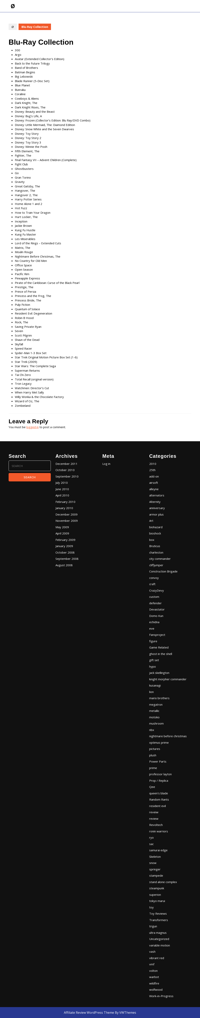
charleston (156, 552)
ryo (151, 837)
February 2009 (65, 540)
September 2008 (67, 559)
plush (152, 755)
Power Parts (157, 761)
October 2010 (65, 470)
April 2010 (62, 495)
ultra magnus (158, 933)
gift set (154, 660)
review (153, 818)
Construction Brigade (163, 571)
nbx (151, 730)
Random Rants (159, 799)
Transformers (158, 920)
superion (155, 895)
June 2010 (62, 489)
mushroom (156, 723)
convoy (154, 578)
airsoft (153, 483)
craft (152, 584)
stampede (156, 875)
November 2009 (66, 521)
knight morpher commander (168, 679)
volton (153, 971)
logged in (32, 427)
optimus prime (159, 742)
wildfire (154, 983)
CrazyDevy (156, 590)
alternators (156, 495)
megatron (155, 704)
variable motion (159, 945)
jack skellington (159, 673)
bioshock (155, 533)
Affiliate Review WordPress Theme (89, 1012)
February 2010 (65, 502)
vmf (151, 964)
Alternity (155, 502)
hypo (152, 666)
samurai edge (158, 850)
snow (152, 863)
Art (151, 521)
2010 (152, 464)
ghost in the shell (160, 654)
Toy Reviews (158, 913)
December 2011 (66, 464)
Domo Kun (156, 616)
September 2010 (67, 476)
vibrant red (156, 958)
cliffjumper (156, 565)
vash (152, 951)
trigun (153, 926)
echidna (154, 622)
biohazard (155, 527)
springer (155, 869)
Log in (106, 464)
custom (154, 597)
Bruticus (154, 546)
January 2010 (64, 508)
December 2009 (66, 514)
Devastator (157, 609)
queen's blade (158, 793)
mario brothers (159, 698)
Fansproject (157, 635)
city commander (160, 559)
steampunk (156, 888)
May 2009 (62, 527)
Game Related (159, 647)
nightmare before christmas (168, 736)
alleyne (154, 489)
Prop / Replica (158, 780)
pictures (154, 749)
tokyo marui (157, 901)
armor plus (156, 514)
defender (155, 603)
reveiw (153, 812)
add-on (154, 476)
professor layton (160, 774)
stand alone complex (163, 882)
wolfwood (155, 989)
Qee (152, 787)
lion (151, 692)
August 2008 (64, 565)
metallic (154, 711)
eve (151, 628)
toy (151, 907)
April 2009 (62, 533)
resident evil (157, 806)
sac (151, 844)
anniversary (157, 508)
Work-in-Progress (161, 996)
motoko (154, 717)
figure (153, 641)
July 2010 (61, 483)
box (151, 540)
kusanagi (155, 685)
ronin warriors (158, 831)
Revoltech (156, 825)
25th (152, 470)
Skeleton (155, 857)
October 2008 (65, 552)
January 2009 (64, 546)
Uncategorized (159, 939)
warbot (154, 977)
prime (153, 768)
